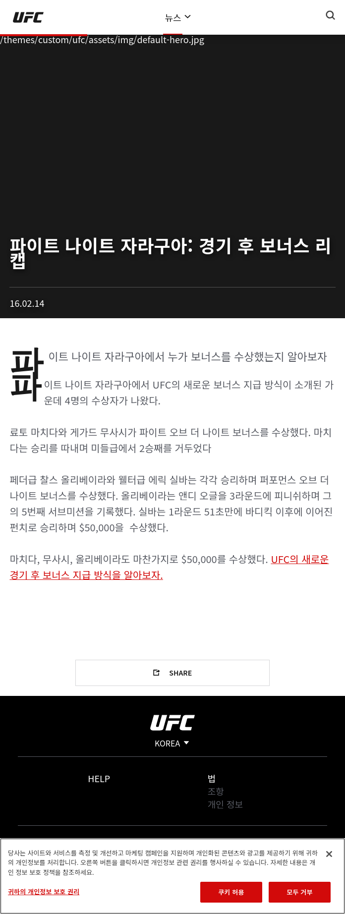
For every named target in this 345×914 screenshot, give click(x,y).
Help (99, 778)
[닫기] (329, 854)
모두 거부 (299, 892)
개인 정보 (225, 804)
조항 (216, 791)
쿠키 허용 (231, 892)
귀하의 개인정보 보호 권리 (43, 891)
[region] (172, 876)
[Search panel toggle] (330, 15)
